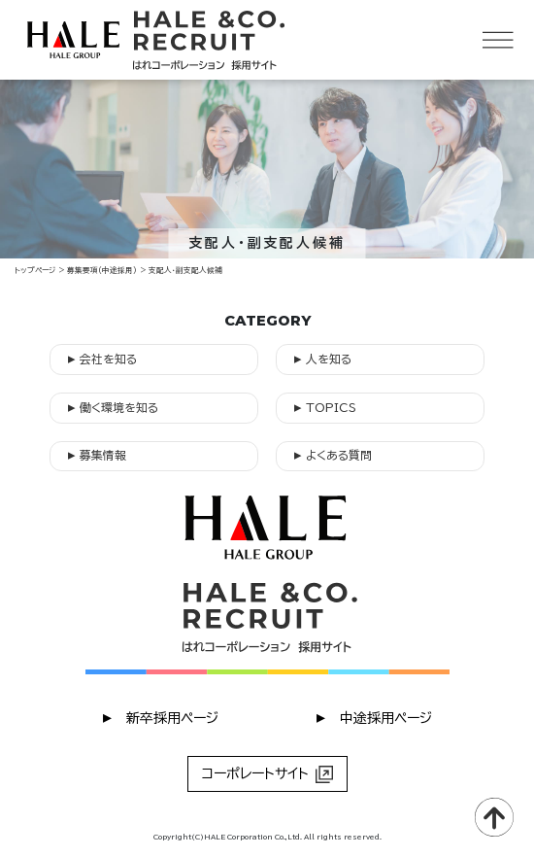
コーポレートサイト (267, 774)
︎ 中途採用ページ (374, 716)
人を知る (322, 358)
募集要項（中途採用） (102, 270)
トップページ (35, 270)
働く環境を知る (113, 406)
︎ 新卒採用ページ (160, 716)
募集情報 (97, 454)
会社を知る (102, 358)
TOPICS (325, 406)
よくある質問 (333, 454)
